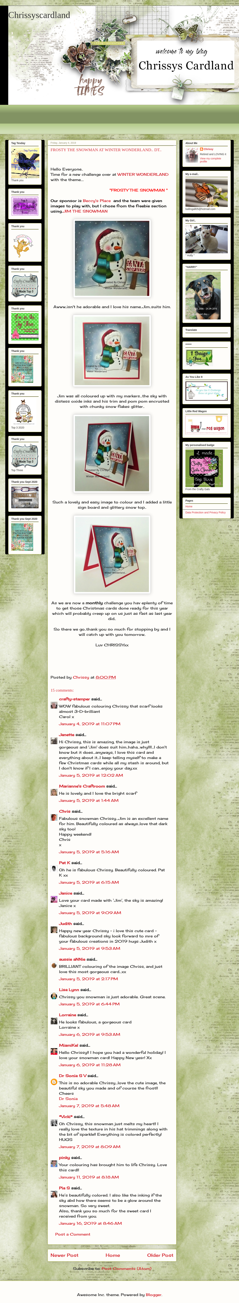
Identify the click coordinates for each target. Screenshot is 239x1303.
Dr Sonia (68, 1098)
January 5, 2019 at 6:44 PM (89, 1004)
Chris (64, 811)
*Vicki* (65, 1116)
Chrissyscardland (39, 15)
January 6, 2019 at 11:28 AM (90, 1064)
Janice (65, 893)
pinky (64, 1157)
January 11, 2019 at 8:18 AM (89, 1177)
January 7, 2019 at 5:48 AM (89, 1105)
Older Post (160, 1255)
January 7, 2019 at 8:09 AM (89, 1146)
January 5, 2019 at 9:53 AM (89, 948)
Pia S (64, 1188)
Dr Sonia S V (72, 1075)
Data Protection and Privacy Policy (205, 512)
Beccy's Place (97, 200)
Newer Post (64, 1255)
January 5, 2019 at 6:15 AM (89, 882)
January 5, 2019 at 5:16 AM (89, 852)
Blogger (153, 1294)
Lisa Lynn (69, 989)
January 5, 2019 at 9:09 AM (90, 912)
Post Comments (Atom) (126, 1268)
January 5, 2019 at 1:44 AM (89, 800)
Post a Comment (72, 1234)
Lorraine (67, 1015)
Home (113, 1255)
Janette (66, 734)
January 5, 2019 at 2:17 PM (88, 978)
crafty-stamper (74, 699)
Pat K (64, 862)
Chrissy (208, 149)
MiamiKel (68, 1045)
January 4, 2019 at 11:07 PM (89, 723)
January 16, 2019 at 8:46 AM (90, 1223)
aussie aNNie (72, 959)
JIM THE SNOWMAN (85, 211)
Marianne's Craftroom (82, 786)
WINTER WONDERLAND (143, 174)
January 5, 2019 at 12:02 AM (91, 775)
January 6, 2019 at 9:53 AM (89, 1034)
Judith (65, 923)
